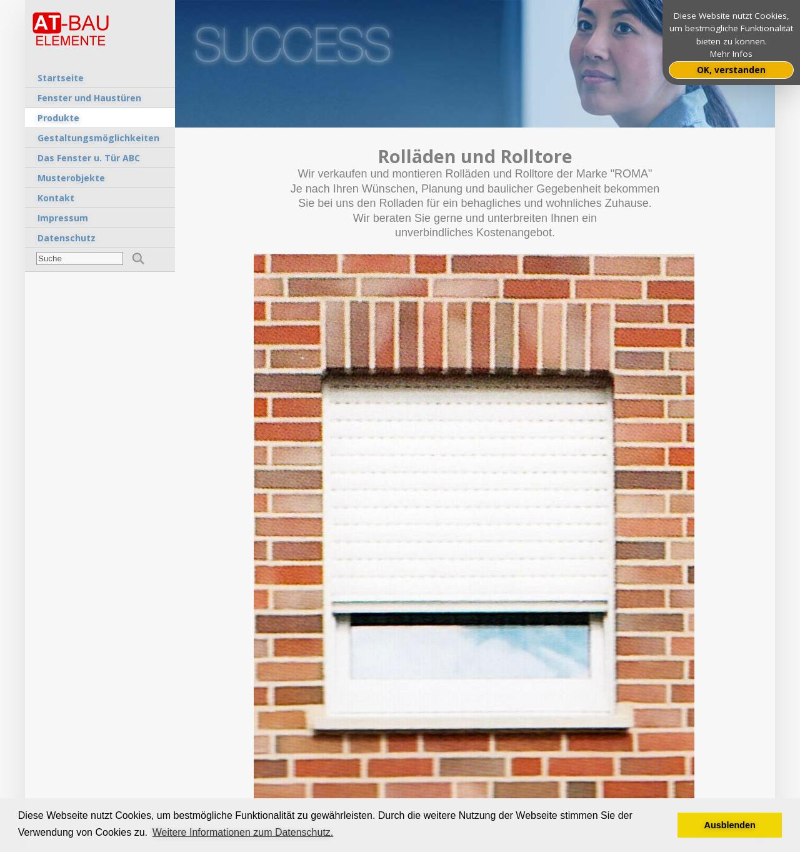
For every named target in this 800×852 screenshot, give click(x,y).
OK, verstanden (731, 70)
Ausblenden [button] (730, 825)
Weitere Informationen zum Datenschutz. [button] (243, 832)
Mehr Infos (731, 53)
